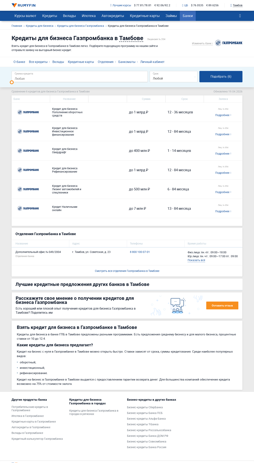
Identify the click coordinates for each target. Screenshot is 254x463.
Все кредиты (38, 62)
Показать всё (196, 260)
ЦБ (185, 5)
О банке (19, 62)
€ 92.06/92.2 (162, 5)
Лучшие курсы (120, 5)
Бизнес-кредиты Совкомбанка (146, 441)
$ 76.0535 (197, 5)
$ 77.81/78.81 (142, 5)
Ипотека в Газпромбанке (28, 416)
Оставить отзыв (222, 305)
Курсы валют (25, 15)
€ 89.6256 (212, 5)
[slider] (12, 82)
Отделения (105, 62)
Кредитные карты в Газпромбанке (34, 421)
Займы (171, 15)
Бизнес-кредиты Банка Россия (146, 447)
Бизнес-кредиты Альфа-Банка (146, 418)
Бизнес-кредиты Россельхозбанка (149, 430)
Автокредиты (113, 15)
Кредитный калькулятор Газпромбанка (37, 439)
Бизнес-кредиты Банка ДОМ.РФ (147, 436)
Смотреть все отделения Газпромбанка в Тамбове (127, 271)
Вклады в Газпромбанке (27, 433)
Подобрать (221, 76)
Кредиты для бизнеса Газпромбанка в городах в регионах (93, 412)
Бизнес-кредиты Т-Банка (143, 424)
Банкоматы (126, 62)
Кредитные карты (145, 15)
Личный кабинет (152, 62)
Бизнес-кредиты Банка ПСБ (145, 413)
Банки (188, 15)
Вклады (69, 15)
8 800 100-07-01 (140, 252)
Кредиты (49, 15)
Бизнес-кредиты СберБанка (145, 407)
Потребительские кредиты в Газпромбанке (30, 408)
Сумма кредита (24, 73)
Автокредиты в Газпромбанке (31, 427)
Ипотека (89, 15)
